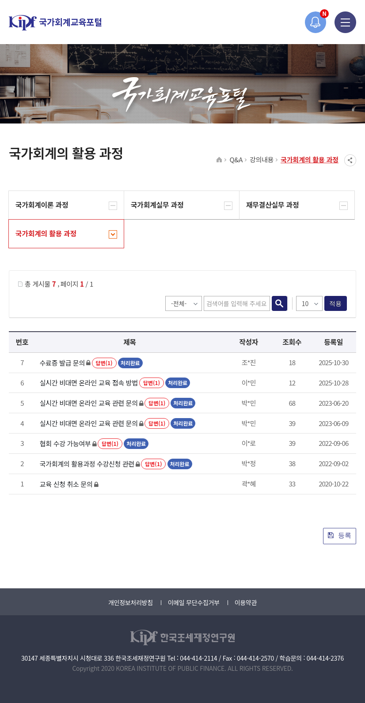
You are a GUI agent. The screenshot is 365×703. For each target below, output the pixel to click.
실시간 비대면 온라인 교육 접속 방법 (89, 382)
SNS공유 (350, 160)
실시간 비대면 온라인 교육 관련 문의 (89, 403)
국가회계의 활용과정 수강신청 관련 (87, 463)
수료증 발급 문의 (62, 362)
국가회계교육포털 (55, 22)
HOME (219, 160)
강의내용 (262, 159)
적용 (335, 303)
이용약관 (246, 602)
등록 (339, 535)
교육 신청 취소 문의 (66, 484)
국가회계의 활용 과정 (309, 159)
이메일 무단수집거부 (194, 602)
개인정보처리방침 (130, 602)
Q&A (236, 159)
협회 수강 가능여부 (65, 443)
